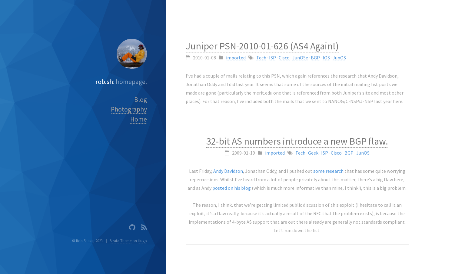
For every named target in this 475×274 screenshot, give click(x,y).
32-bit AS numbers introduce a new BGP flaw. (297, 141)
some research (328, 171)
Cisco (284, 58)
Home (138, 119)
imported (236, 58)
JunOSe (300, 58)
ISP (272, 58)
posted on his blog (231, 188)
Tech (261, 58)
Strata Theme (120, 240)
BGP (315, 58)
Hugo (142, 240)
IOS (326, 58)
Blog (140, 99)
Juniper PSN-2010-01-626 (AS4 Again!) (262, 46)
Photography (129, 109)
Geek (313, 153)
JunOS (339, 58)
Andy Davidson (228, 171)
